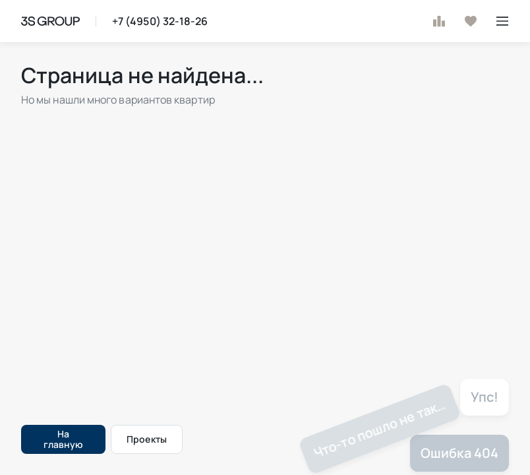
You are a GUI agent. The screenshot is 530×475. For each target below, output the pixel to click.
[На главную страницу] (50, 21)
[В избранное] (471, 21)
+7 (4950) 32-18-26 (160, 21)
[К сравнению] (439, 21)
